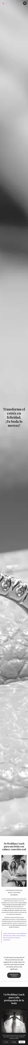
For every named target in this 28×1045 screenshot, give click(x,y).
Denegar (14, 1042)
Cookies (6, 1042)
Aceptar (22, 1042)
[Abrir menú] (25, 3)
